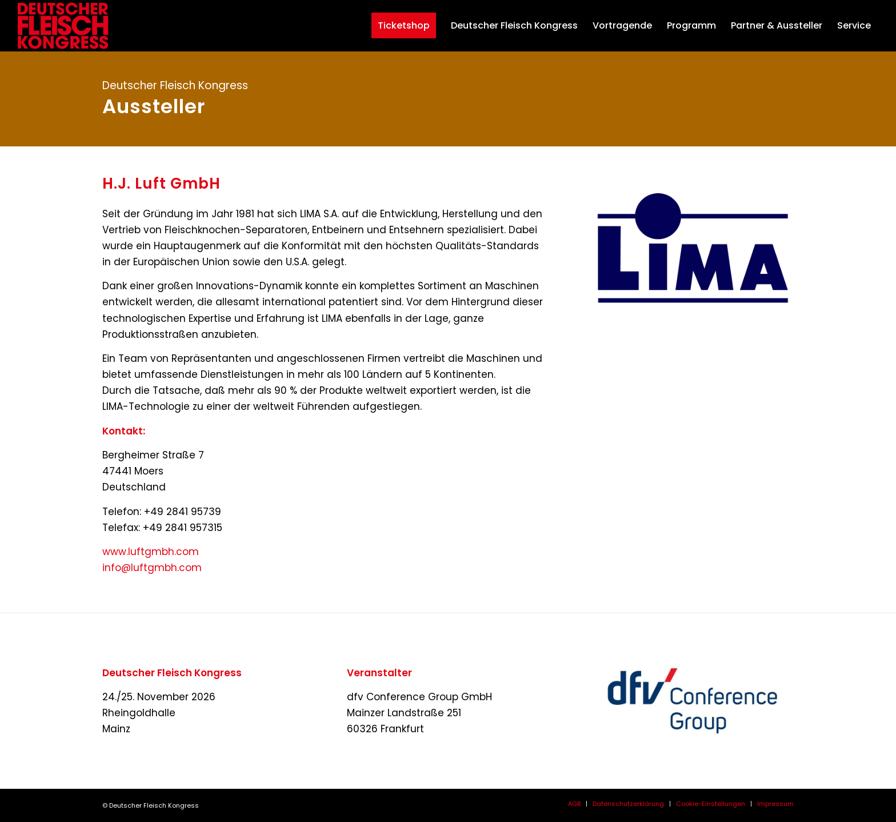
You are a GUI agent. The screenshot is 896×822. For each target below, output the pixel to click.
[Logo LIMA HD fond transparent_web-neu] (692, 251)
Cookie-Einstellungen (710, 803)
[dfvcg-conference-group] (692, 701)
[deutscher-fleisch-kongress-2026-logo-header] (74, 25)
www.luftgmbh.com (150, 551)
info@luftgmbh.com (152, 567)
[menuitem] (398, 25)
